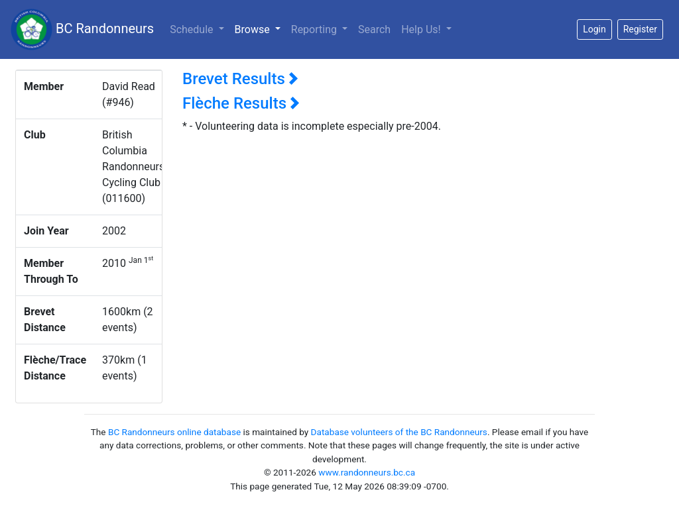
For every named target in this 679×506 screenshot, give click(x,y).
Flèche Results (241, 103)
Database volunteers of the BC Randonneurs (399, 432)
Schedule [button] (193, 29)
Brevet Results (240, 79)
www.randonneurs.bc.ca (366, 472)
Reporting (315, 29)
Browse (260, 28)
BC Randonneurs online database (174, 432)
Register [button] (640, 29)
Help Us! (422, 29)
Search (374, 29)
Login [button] (594, 29)
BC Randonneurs (82, 29)
